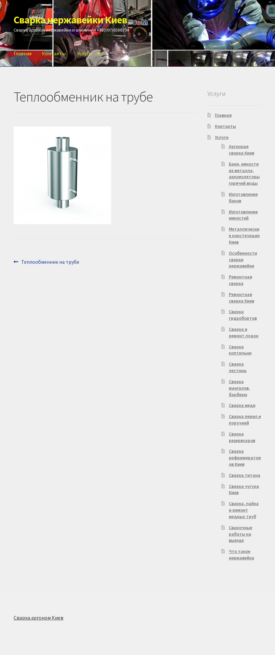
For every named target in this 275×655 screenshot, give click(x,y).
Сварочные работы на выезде (240, 534)
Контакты (54, 53)
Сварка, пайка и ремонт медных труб (244, 510)
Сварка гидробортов (243, 315)
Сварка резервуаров (242, 437)
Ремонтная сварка (240, 280)
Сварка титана (244, 475)
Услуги (84, 53)
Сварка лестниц (238, 367)
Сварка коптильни (240, 350)
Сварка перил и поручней (245, 419)
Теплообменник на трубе (50, 261)
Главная (23, 53)
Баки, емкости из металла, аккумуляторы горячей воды (244, 173)
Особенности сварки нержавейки (243, 259)
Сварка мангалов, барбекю (239, 388)
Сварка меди (242, 405)
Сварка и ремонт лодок (243, 332)
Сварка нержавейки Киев (70, 19)
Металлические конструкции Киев (244, 235)
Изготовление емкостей (243, 215)
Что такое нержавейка (241, 554)
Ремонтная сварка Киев (241, 297)
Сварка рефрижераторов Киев (245, 457)
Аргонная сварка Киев (241, 149)
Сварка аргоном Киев (38, 617)
